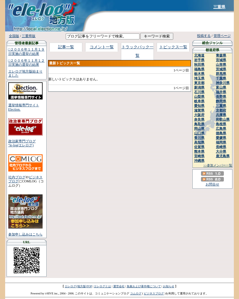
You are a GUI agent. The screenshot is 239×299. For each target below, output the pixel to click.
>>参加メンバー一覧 (218, 165)
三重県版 (28, 36)
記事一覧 (66, 47)
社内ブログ (16, 177)
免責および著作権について (144, 286)
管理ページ (222, 36)
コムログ (136, 293)
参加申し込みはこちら (25, 234)
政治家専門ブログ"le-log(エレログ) (22, 143)
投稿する (204, 36)
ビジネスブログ (154, 293)
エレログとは (102, 286)
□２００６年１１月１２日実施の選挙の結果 (26, 63)
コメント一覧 (102, 47)
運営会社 (119, 286)
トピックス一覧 (173, 47)
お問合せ (212, 184)
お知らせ (168, 286)
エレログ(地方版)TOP (78, 286)
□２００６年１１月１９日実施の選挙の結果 (26, 51)
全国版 (14, 36)
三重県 (219, 7)
